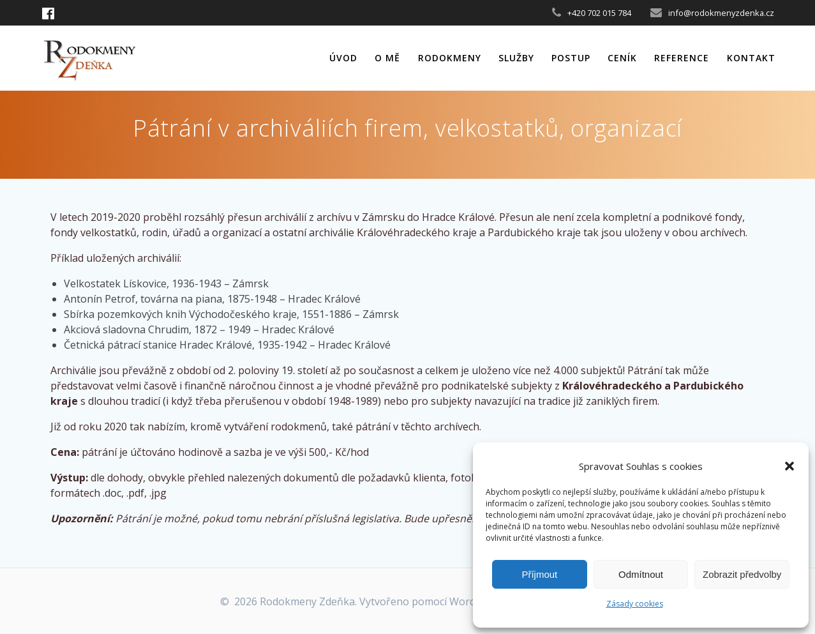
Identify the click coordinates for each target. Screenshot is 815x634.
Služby (516, 58)
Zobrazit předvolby (742, 574)
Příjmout (539, 574)
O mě (387, 58)
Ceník (622, 58)
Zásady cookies (634, 603)
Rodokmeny (449, 58)
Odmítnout (640, 574)
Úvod (343, 58)
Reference (681, 58)
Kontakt (751, 58)
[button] (789, 466)
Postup (570, 58)
